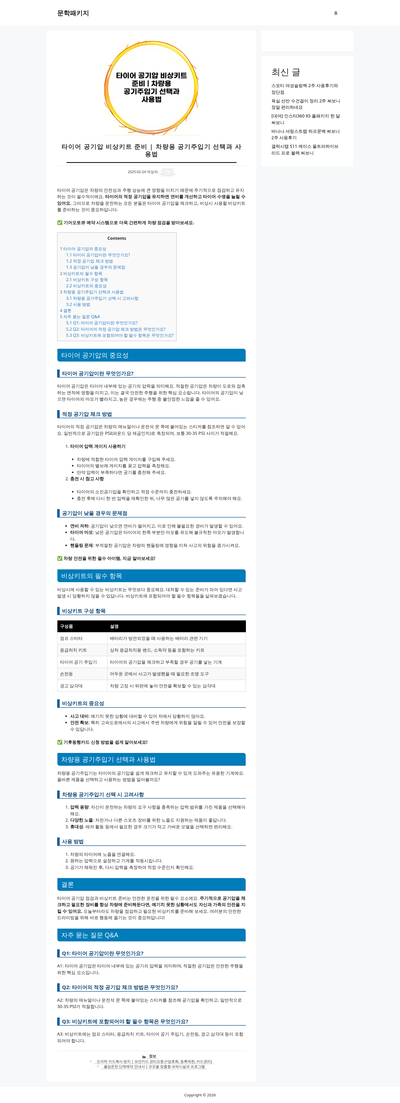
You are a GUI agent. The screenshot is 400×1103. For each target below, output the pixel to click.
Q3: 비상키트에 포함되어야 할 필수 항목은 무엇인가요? (119, 335)
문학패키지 (73, 12)
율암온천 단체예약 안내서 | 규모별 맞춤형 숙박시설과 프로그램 (154, 1066)
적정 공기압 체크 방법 (89, 261)
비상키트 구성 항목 (87, 279)
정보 (152, 1055)
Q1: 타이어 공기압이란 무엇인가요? (102, 323)
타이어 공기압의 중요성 (83, 248)
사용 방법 (78, 304)
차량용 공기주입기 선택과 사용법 (92, 292)
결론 (65, 310)
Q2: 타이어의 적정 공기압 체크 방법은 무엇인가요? (115, 329)
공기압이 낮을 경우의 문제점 (95, 267)
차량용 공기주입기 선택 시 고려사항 (102, 298)
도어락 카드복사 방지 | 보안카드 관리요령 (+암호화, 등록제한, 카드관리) (154, 1061)
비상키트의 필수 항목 (81, 273)
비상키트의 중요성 (86, 286)
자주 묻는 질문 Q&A (80, 316)
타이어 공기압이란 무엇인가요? (98, 255)
